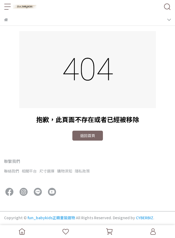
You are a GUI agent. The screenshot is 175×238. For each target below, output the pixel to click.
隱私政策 (82, 171)
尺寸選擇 (46, 171)
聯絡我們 (11, 171)
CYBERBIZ (144, 217)
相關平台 (29, 171)
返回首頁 (87, 135)
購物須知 (64, 171)
